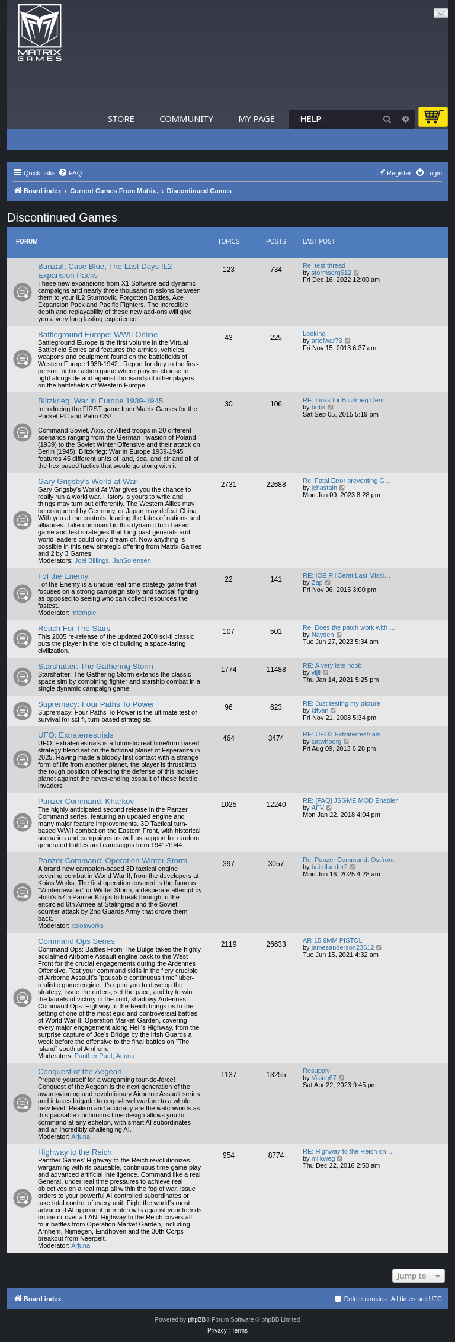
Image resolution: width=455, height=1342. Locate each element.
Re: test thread (324, 265)
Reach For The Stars (74, 628)
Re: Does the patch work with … (349, 627)
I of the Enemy (63, 576)
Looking (314, 333)
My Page (256, 118)
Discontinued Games (62, 217)
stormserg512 (331, 272)
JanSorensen (132, 560)
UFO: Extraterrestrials (76, 735)
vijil (316, 672)
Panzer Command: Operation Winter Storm (112, 860)
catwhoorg (327, 741)
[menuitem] (70, 173)
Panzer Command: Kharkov (86, 801)
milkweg (323, 1158)
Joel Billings (92, 560)
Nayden (323, 634)
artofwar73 (327, 340)
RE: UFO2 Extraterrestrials (341, 734)
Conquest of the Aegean (80, 1071)
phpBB (197, 1320)
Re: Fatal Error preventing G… (347, 480)
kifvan (320, 710)
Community (186, 118)
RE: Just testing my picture (341, 703)
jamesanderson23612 (343, 947)
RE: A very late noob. (333, 665)
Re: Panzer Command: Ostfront (348, 859)
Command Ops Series (76, 941)
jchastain (324, 487)
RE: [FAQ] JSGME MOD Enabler (350, 800)
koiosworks (87, 925)
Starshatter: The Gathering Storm (95, 666)
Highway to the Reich (75, 1152)
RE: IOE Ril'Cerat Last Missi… (346, 575)
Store (121, 118)
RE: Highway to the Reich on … (349, 1151)
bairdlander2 (330, 866)
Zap (317, 582)
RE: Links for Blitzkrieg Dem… (346, 399)
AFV (318, 807)
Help (311, 118)
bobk (319, 407)
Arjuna (125, 1055)
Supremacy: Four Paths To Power (96, 704)
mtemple (83, 612)
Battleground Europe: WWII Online (98, 334)
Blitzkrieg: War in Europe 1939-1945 (100, 400)
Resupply (316, 1070)
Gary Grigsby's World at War (87, 481)
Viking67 (324, 1077)
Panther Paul (94, 1055)
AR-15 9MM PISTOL (333, 940)
